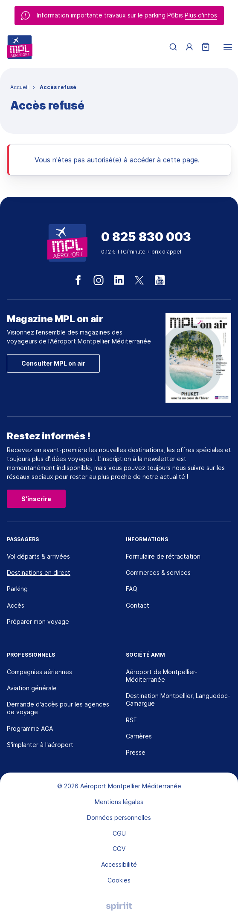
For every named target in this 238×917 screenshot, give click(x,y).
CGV (119, 848)
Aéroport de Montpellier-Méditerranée (161, 675)
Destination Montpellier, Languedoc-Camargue (178, 699)
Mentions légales (119, 801)
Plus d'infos (201, 15)
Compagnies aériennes (39, 671)
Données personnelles (119, 817)
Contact (137, 605)
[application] (216, 895)
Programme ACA (30, 728)
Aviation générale (32, 688)
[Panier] (205, 47)
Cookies (119, 880)
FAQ (131, 588)
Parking (17, 588)
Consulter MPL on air (53, 363)
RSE (131, 720)
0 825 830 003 (146, 237)
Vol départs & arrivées (38, 556)
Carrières (139, 736)
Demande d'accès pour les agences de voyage (58, 708)
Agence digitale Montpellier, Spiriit (119, 906)
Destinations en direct (38, 572)
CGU (119, 833)
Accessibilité (119, 864)
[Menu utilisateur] (189, 47)
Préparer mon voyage (38, 621)
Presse (135, 752)
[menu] (228, 47)
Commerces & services (158, 572)
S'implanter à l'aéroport (40, 744)
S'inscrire (36, 498)
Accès (15, 605)
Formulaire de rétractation (163, 556)
